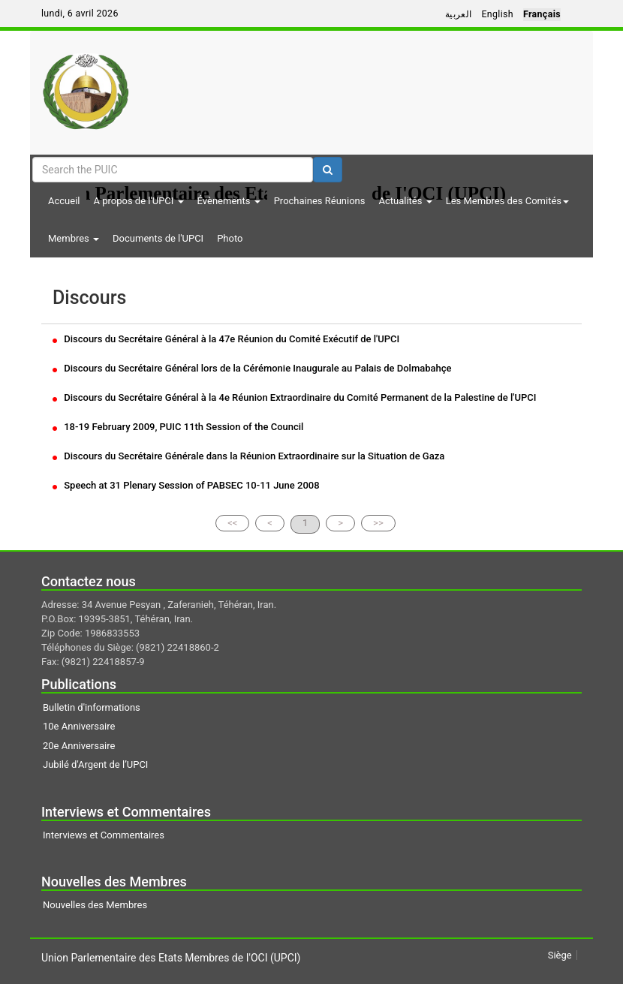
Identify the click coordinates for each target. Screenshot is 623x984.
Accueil (64, 200)
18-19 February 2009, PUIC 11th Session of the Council (178, 426)
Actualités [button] (405, 200)
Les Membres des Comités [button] (507, 200)
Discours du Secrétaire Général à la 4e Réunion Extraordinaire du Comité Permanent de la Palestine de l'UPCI (294, 397)
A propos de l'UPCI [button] (138, 200)
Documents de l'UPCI (158, 238)
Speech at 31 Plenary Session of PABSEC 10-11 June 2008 (186, 485)
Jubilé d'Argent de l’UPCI (95, 764)
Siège (560, 955)
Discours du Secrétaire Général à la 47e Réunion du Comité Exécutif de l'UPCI (226, 339)
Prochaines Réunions (320, 200)
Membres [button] (73, 238)
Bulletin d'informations (91, 707)
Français (542, 14)
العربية (458, 14)
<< (232, 522)
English (497, 14)
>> (378, 522)
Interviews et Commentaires (103, 835)
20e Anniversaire (79, 745)
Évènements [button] (228, 200)
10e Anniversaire (79, 726)
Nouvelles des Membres (95, 904)
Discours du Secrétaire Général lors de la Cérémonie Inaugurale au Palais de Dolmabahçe (252, 368)
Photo (229, 238)
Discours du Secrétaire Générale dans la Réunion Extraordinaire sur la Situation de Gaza (248, 456)
